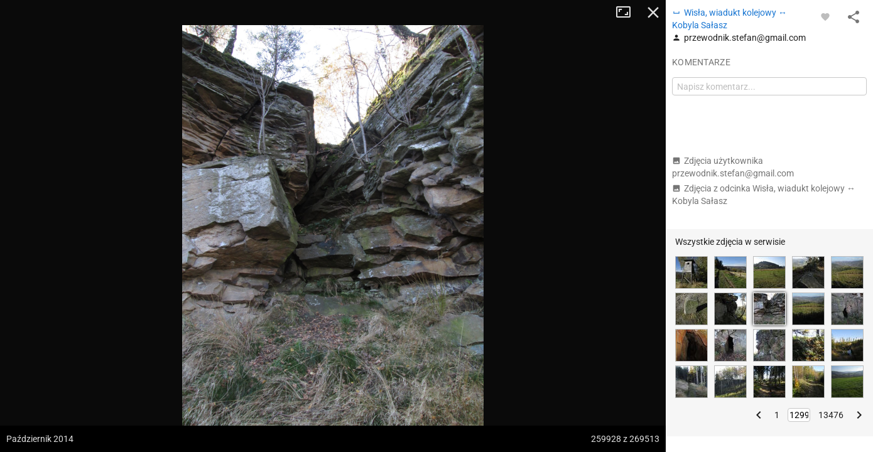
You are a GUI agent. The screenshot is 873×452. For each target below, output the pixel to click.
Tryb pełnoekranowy (628, 12)
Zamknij (653, 12)
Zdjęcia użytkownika (733, 167)
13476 (830, 415)
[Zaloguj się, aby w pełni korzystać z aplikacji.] (825, 16)
